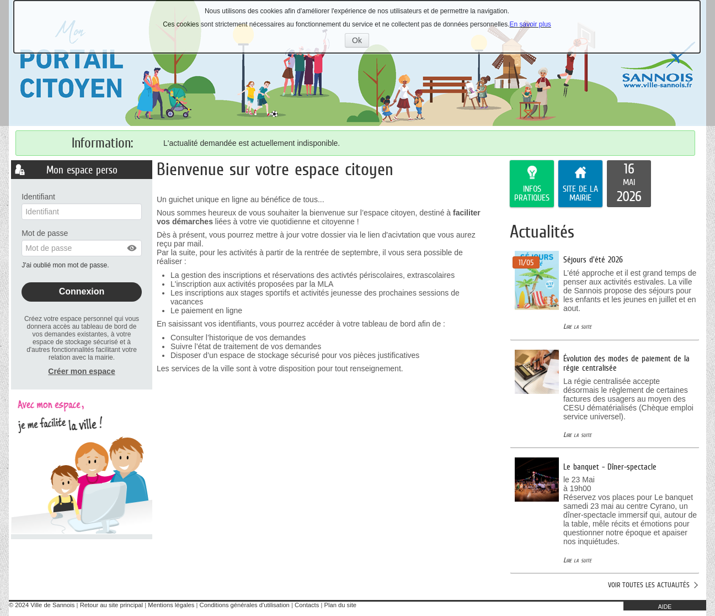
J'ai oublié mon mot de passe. (66, 265)
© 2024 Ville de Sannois (41, 605)
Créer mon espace (81, 371)
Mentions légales (171, 605)
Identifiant (38, 196)
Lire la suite (577, 326)
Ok (360, 41)
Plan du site (340, 605)
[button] (132, 248)
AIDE (665, 606)
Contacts (307, 605)
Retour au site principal (111, 605)
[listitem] (629, 184)
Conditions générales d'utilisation (245, 605)
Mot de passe (45, 233)
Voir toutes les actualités (649, 585)
